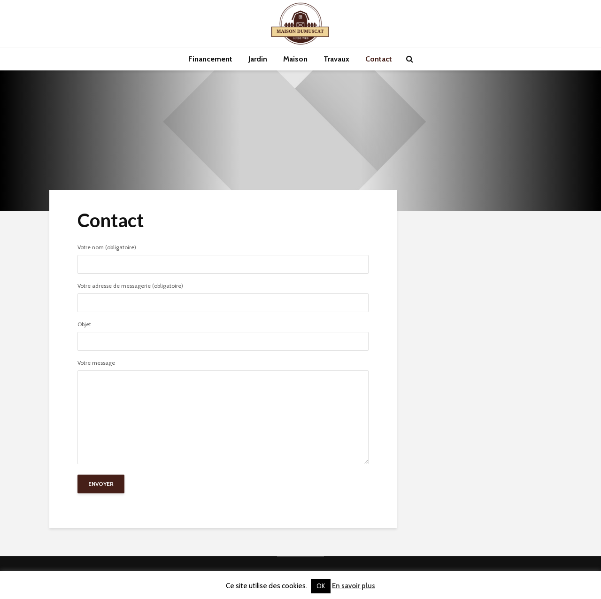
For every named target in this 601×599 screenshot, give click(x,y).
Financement (210, 58)
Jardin (257, 58)
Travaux (336, 58)
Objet (223, 333)
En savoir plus (353, 586)
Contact (378, 58)
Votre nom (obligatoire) (223, 256)
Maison (295, 58)
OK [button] (320, 586)
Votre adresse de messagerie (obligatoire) (223, 295)
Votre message (223, 412)
